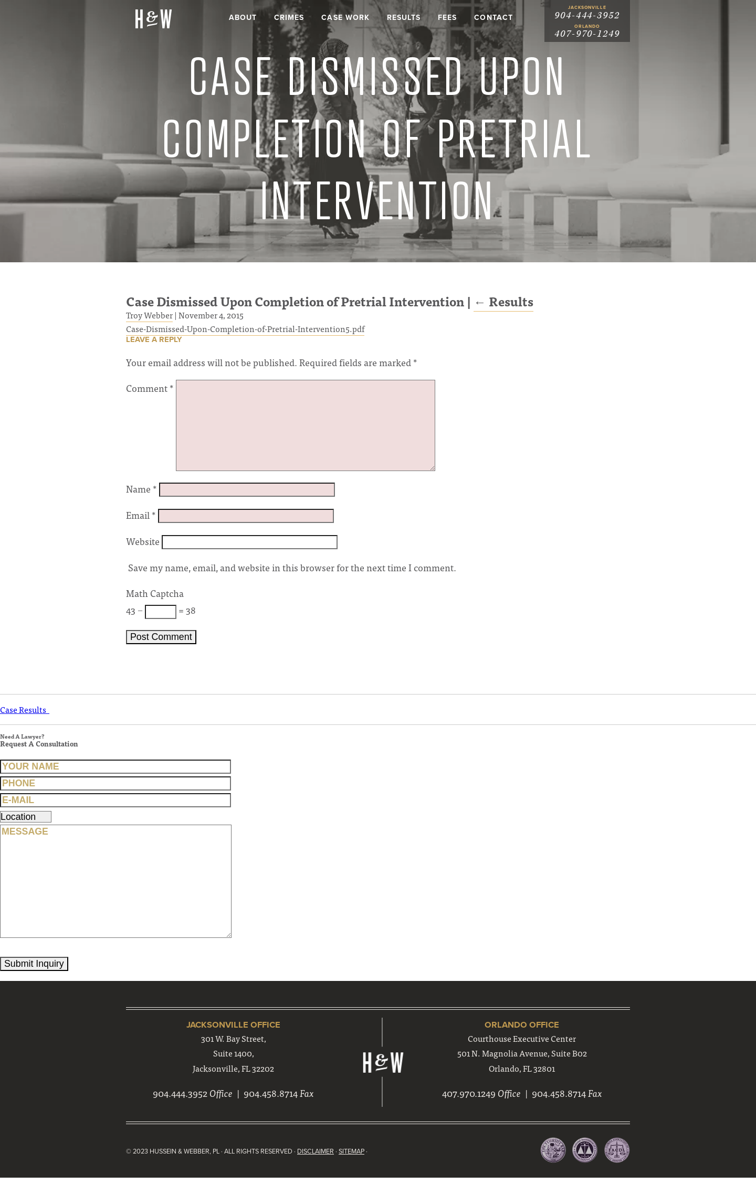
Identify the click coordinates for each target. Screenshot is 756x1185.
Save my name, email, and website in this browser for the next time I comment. (292, 571)
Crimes (289, 17)
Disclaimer (321, 1159)
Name (141, 492)
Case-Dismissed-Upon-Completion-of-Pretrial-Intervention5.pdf (245, 330)
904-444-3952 (587, 15)
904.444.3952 (180, 1101)
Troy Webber (149, 317)
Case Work (345, 17)
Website (143, 544)
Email (141, 518)
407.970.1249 (469, 1101)
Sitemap (358, 1159)
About (243, 17)
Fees (447, 17)
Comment (150, 391)
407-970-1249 (587, 34)
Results (404, 17)
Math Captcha (155, 597)
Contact (493, 17)
